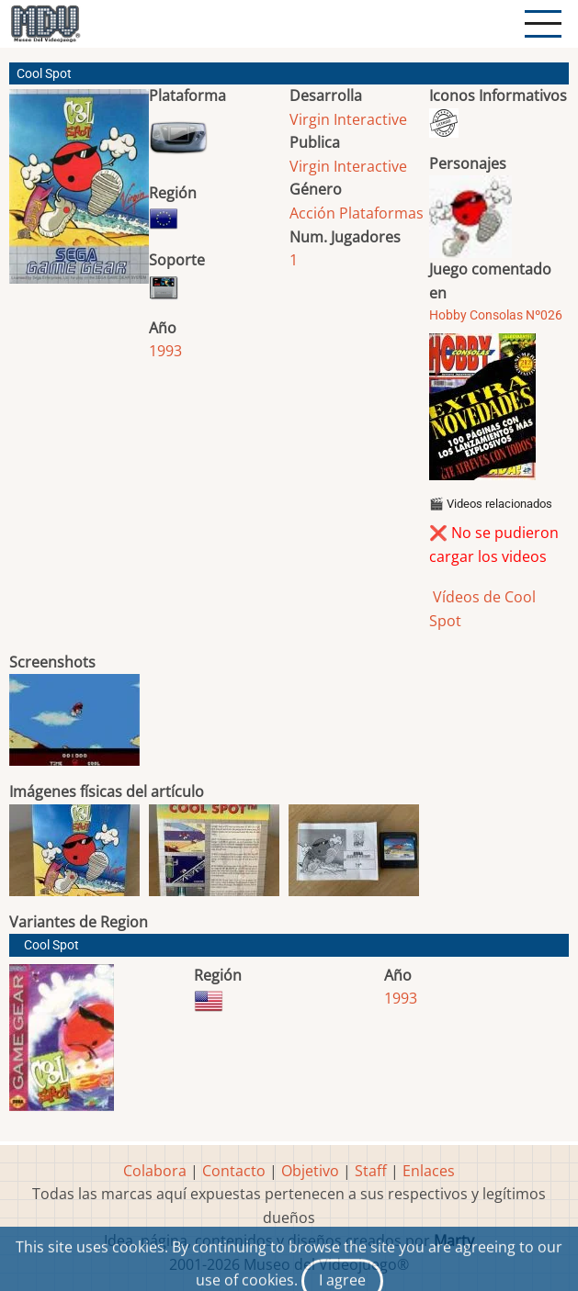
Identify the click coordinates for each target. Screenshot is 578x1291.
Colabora (155, 1171)
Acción (312, 213)
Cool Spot (51, 945)
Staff (371, 1171)
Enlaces (428, 1171)
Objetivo (310, 1171)
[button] (79, 193)
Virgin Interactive (348, 119)
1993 (165, 351)
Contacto (234, 1171)
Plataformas (381, 213)
